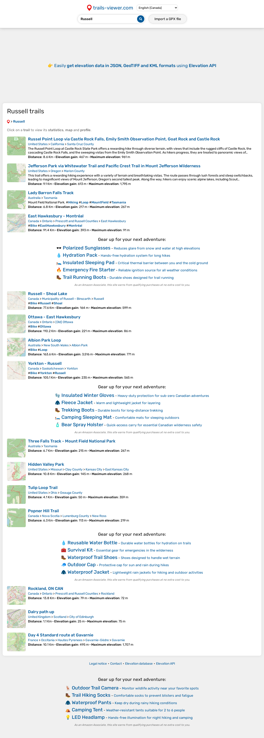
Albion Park (80, 345)
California (57, 144)
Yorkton (72, 368)
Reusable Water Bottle (92, 542)
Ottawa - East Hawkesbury (54, 316)
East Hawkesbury (113, 221)
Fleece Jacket (77, 402)
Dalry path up (41, 611)
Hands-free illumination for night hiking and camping (150, 718)
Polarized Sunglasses (86, 248)
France (33, 640)
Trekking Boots (77, 410)
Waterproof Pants (91, 702)
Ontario (47, 221)
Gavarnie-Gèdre (97, 640)
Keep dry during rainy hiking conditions (146, 703)
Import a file (167, 19)
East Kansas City (117, 469)
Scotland (60, 617)
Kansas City (94, 469)
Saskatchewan (53, 368)
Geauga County (71, 493)
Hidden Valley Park (46, 464)
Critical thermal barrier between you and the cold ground (163, 263)
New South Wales (56, 345)
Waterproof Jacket (88, 572)
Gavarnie (118, 640)
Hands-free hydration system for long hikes (135, 256)
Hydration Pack (80, 255)
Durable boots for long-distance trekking (130, 410)
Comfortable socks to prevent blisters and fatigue (153, 696)
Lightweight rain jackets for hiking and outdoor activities (158, 572)
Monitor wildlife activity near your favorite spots (160, 688)
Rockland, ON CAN (45, 588)
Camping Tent (87, 709)
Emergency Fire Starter (89, 269)
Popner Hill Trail (43, 510)
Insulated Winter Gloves (87, 395)
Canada (33, 221)
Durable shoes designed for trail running (142, 278)
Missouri (56, 469)
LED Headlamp (88, 717)
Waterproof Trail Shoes (92, 557)
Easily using (135, 65)
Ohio (54, 493)
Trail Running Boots (84, 277)
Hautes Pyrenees (70, 640)
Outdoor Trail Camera (95, 688)
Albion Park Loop (44, 340)
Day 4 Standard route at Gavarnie (60, 635)
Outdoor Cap (82, 564)
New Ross (99, 516)
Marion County (74, 171)
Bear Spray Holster (82, 424)
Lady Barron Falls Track (51, 192)
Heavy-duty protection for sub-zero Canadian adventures (163, 396)
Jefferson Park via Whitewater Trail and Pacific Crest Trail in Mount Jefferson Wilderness (114, 165)
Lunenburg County (76, 516)
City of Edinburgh (81, 617)
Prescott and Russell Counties (76, 221)
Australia (34, 198)
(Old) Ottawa (64, 322)
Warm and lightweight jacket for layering (128, 403)
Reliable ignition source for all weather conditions (157, 270)
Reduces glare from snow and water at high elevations (157, 248)
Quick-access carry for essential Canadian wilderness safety (154, 425)
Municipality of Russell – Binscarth (66, 299)
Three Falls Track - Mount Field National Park (71, 441)
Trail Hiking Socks (91, 695)
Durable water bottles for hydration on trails (156, 543)
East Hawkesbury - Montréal (56, 216)
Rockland (107, 594)
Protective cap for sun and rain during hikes (134, 565)
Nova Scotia (51, 516)
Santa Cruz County (80, 144)
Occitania (48, 640)
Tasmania (50, 198)
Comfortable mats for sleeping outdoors (147, 418)
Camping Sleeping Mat (86, 417)
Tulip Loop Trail (43, 487)
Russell (99, 299)
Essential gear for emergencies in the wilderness (134, 550)
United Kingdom (39, 617)
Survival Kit (80, 550)
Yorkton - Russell (45, 363)
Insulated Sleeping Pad (88, 262)
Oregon (56, 171)
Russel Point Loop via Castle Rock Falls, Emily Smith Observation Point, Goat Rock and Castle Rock (124, 139)
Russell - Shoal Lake (47, 293)
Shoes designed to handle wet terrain (150, 558)
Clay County (74, 469)
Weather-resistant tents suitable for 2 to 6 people (145, 710)
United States (38, 144)
